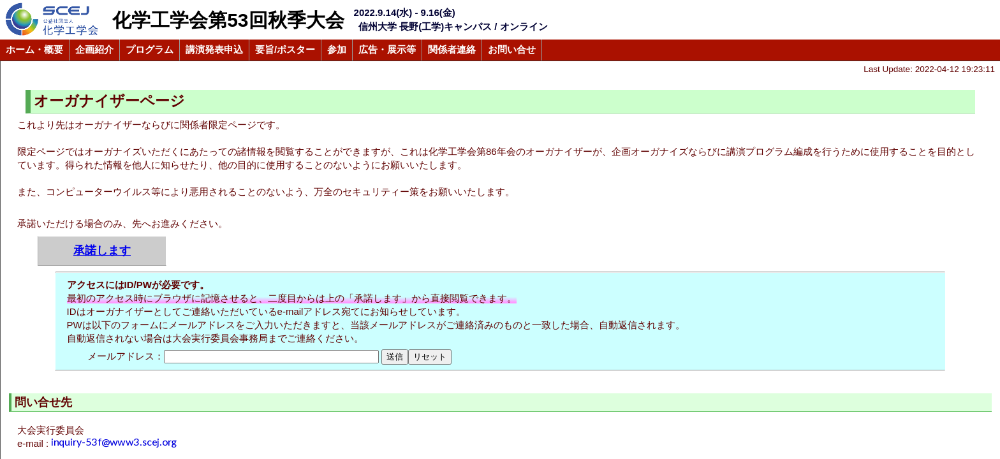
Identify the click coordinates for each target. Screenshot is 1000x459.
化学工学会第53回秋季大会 (228, 20)
